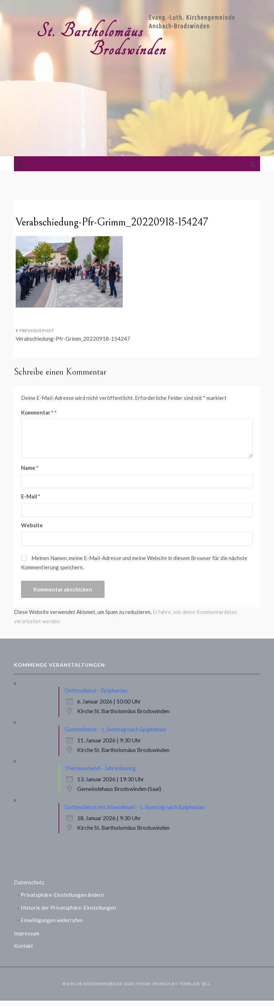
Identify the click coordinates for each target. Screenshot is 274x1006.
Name (30, 467)
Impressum (26, 933)
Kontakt (23, 946)
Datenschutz (29, 882)
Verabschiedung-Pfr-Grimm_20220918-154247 (73, 338)
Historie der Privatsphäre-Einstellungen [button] (68, 907)
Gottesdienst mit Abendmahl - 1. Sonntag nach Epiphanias (135, 806)
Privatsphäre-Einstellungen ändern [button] (62, 894)
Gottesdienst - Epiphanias (96, 690)
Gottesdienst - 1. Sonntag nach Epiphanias (115, 729)
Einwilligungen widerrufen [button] (52, 920)
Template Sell (194, 983)
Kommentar (37, 412)
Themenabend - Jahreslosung (100, 767)
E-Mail (30, 496)
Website (32, 525)
